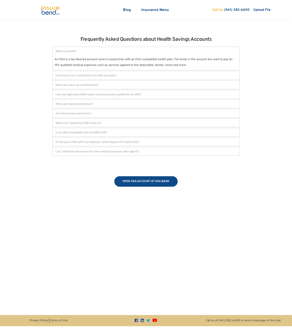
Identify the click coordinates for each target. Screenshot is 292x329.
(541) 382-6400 (229, 320)
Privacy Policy (39, 320)
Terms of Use (59, 320)
